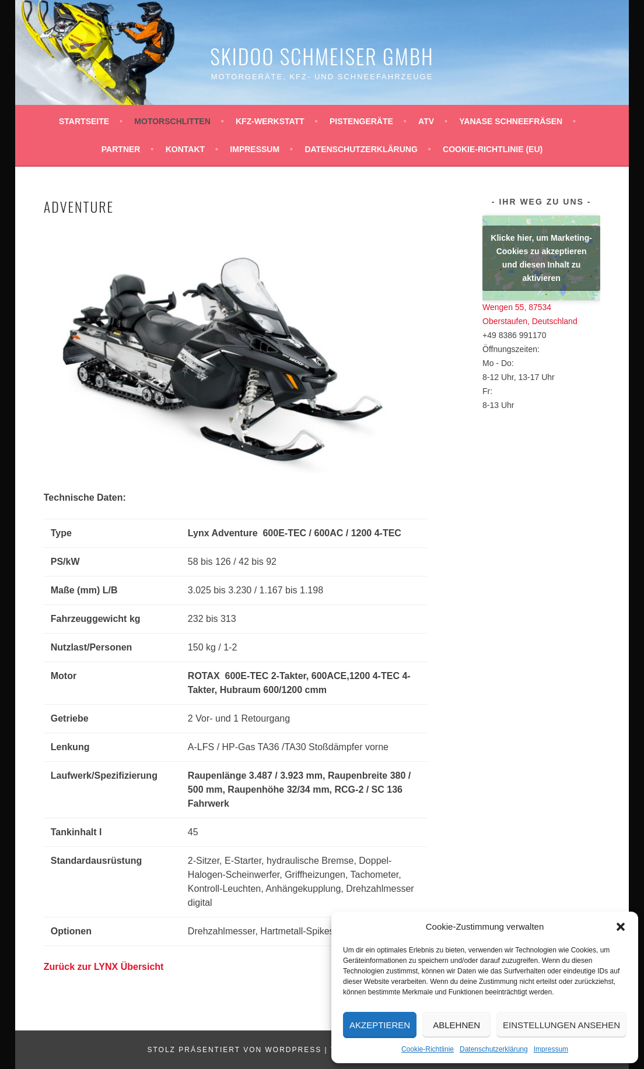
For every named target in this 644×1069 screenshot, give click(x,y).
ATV (426, 121)
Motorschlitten (172, 121)
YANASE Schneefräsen (510, 121)
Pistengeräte (361, 121)
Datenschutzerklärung (494, 1049)
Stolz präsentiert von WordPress (234, 1050)
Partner (121, 149)
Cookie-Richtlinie (427, 1049)
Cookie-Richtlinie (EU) (492, 149)
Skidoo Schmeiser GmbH (322, 55)
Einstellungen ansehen (561, 1025)
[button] (620, 927)
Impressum (551, 1049)
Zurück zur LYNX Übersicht (104, 967)
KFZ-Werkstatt (270, 121)
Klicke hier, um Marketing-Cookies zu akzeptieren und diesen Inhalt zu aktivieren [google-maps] (541, 258)
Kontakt (185, 149)
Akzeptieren (379, 1025)
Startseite (84, 121)
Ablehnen (456, 1025)
